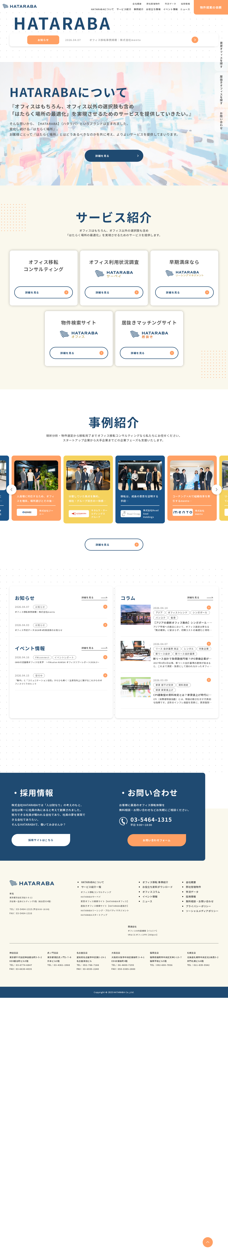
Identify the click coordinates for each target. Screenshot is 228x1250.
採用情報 (185, 4)
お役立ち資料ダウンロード (157, 1139)
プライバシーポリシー (198, 1158)
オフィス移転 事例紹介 (155, 1134)
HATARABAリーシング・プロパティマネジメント (105, 1162)
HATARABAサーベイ (91, 1148)
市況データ (170, 4)
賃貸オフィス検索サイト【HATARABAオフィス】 (105, 1153)
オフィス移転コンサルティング (96, 1144)
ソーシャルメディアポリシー (202, 1163)
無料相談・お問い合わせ (200, 1153)
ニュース (185, 9)
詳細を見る (102, 291)
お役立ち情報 (153, 9)
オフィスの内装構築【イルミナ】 (143, 1183)
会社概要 (137, 4)
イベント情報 (170, 9)
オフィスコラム (151, 1143)
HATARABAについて (102, 9)
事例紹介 (139, 9)
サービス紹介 (124, 9)
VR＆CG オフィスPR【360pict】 (143, 1186)
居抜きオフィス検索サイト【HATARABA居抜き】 (105, 1158)
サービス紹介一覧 (91, 1139)
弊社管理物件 (153, 4)
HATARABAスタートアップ (94, 1167)
